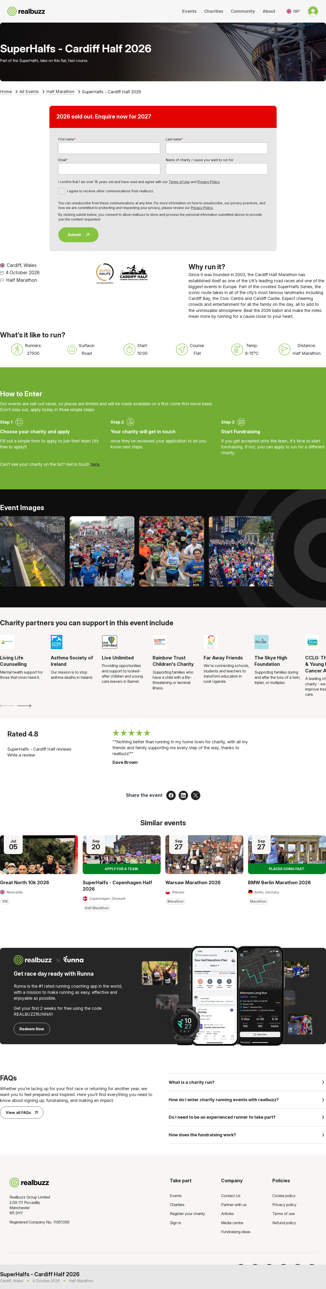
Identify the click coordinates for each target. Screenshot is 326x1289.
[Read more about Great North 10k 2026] (39, 854)
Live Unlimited (118, 658)
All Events (29, 91)
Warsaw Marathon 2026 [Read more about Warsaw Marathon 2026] (193, 882)
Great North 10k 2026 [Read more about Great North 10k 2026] (24, 882)
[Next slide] (24, 705)
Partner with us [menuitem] (234, 1206)
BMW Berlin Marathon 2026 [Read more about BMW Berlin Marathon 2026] (279, 882)
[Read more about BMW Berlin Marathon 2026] (287, 854)
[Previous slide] (7, 705)
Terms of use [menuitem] (283, 1215)
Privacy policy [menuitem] (284, 1206)
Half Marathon (60, 91)
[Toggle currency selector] (293, 11)
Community (243, 11)
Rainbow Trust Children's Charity (173, 661)
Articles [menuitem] (227, 1215)
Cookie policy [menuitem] (284, 1197)
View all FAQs (22, 1112)
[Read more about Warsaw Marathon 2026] (204, 854)
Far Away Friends (223, 658)
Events (189, 11)
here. (95, 464)
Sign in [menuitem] (175, 1224)
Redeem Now (31, 1029)
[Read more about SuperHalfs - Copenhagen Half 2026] (122, 854)
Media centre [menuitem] (232, 1224)
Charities (213, 11)
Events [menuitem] (176, 1197)
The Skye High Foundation (270, 661)
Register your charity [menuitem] (187, 1215)
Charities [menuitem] (177, 1206)
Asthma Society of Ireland (72, 661)
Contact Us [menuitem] (230, 1197)
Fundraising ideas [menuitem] (235, 1234)
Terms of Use (179, 182)
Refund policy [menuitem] (284, 1224)
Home (6, 91)
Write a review (21, 755)
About (269, 11)
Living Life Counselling (13, 661)
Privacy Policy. (208, 182)
